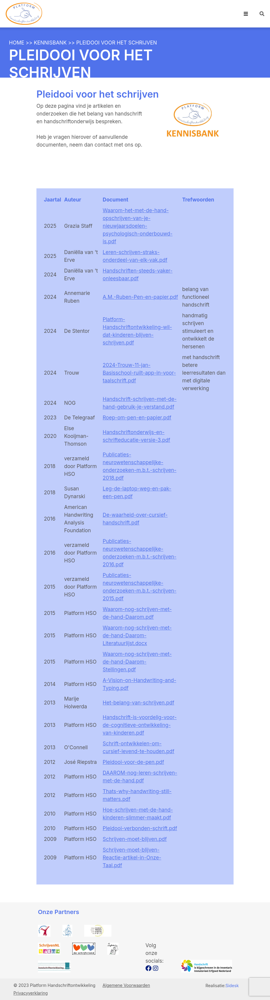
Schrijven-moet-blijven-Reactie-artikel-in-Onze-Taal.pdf (132, 857)
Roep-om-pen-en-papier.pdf (137, 418)
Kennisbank (50, 43)
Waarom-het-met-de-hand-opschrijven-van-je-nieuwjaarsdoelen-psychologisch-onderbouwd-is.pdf (138, 225)
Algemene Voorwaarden (126, 985)
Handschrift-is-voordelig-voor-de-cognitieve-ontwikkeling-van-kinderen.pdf (140, 725)
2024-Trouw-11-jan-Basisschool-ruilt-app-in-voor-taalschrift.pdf (139, 373)
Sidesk (232, 985)
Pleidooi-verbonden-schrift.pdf (140, 828)
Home (16, 43)
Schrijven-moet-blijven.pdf (135, 839)
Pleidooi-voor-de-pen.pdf (133, 762)
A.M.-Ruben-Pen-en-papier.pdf (140, 297)
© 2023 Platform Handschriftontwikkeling (54, 985)
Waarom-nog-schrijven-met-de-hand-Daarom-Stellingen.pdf (137, 662)
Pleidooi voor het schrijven (116, 43)
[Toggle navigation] (245, 13)
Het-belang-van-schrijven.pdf (138, 703)
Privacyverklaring (30, 993)
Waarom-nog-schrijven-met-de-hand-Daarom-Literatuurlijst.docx (137, 635)
